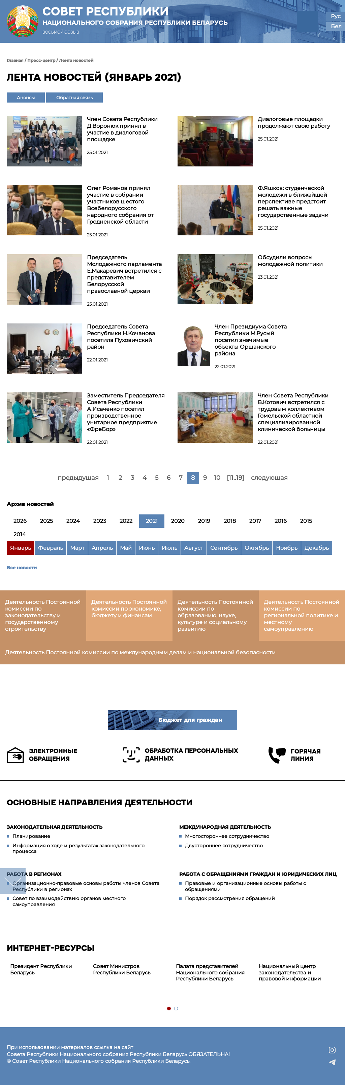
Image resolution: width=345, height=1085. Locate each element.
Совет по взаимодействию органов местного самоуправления (69, 901)
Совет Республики (135, 15)
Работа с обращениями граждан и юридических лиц (258, 874)
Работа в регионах (34, 874)
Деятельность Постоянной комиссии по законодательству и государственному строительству (43, 615)
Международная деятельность (225, 827)
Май (126, 548)
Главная (15, 60)
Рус (336, 16)
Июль (169, 548)
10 (217, 477)
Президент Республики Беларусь (41, 969)
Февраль (50, 548)
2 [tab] (176, 1009)
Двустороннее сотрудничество (224, 846)
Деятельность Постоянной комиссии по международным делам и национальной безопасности (140, 652)
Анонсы (26, 97)
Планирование (31, 836)
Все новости (22, 567)
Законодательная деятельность (54, 827)
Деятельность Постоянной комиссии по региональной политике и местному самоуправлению (301, 615)
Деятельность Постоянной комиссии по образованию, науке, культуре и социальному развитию (215, 615)
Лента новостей (76, 60)
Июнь (147, 548)
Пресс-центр (41, 60)
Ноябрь (286, 548)
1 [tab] (169, 1009)
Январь (20, 548)
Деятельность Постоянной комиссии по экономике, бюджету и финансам (129, 609)
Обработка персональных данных (180, 755)
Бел (336, 26)
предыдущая (78, 477)
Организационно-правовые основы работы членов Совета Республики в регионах (85, 886)
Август (193, 548)
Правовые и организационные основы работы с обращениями (245, 886)
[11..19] (235, 477)
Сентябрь (224, 548)
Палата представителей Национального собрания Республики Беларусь (210, 972)
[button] (307, 21)
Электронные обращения (42, 755)
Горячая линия (295, 755)
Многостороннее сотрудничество (227, 836)
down (13, 881)
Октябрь (257, 548)
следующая (269, 477)
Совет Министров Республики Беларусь (121, 969)
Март (77, 548)
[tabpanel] (48, 969)
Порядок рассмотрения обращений (230, 898)
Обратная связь (74, 97)
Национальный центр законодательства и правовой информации (290, 972)
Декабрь (317, 548)
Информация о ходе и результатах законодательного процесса (78, 849)
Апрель (102, 548)
